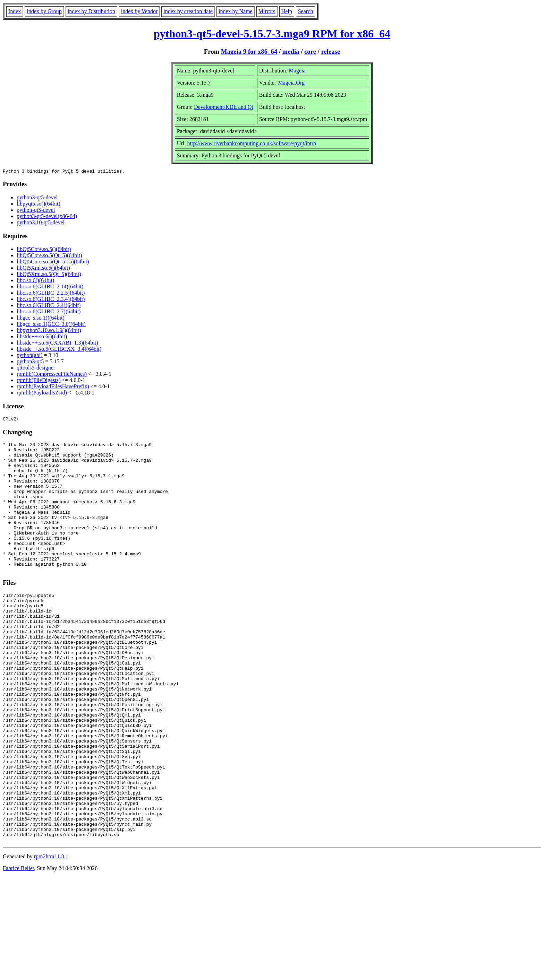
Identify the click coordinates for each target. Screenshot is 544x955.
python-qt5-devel (36, 211)
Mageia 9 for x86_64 (249, 51)
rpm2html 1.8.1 (51, 934)
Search (305, 11)
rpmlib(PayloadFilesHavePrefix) (53, 387)
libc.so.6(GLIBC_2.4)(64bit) (48, 306)
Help (286, 11)
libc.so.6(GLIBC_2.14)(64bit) (50, 287)
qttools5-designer (36, 369)
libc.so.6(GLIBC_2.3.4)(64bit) (51, 300)
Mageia (297, 70)
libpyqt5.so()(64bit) (38, 205)
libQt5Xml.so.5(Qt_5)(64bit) (49, 275)
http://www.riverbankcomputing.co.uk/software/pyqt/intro (251, 143)
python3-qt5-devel (37, 198)
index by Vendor (139, 11)
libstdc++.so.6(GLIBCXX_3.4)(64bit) (59, 350)
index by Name (236, 11)
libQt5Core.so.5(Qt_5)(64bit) (49, 256)
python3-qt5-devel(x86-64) (47, 217)
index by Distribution (91, 11)
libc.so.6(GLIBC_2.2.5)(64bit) (51, 294)
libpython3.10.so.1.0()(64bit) (49, 331)
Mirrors (266, 11)
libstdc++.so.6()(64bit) (42, 337)
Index (14, 11)
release (330, 51)
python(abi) (30, 356)
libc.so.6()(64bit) (35, 281)
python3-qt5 (30, 362)
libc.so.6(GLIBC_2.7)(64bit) (48, 312)
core (310, 51)
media (290, 51)
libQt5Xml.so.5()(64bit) (43, 269)
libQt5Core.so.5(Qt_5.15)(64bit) (53, 263)
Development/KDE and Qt (223, 107)
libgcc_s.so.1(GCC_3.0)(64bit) (51, 325)
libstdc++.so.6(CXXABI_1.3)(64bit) (57, 344)
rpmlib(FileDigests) (38, 381)
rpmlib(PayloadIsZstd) (42, 394)
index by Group (44, 11)
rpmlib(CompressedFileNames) (52, 375)
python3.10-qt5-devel (41, 223)
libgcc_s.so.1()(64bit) (41, 319)
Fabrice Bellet (18, 946)
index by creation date (188, 11)
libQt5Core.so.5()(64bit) (44, 250)
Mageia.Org (291, 83)
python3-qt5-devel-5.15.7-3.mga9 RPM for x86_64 (272, 33)
